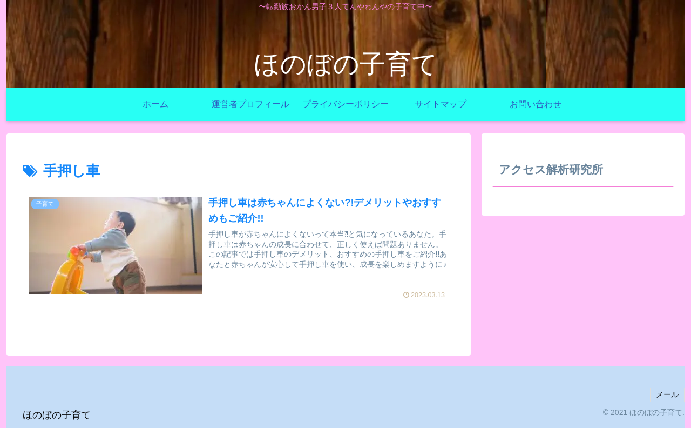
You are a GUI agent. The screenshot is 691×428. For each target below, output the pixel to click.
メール (667, 394)
